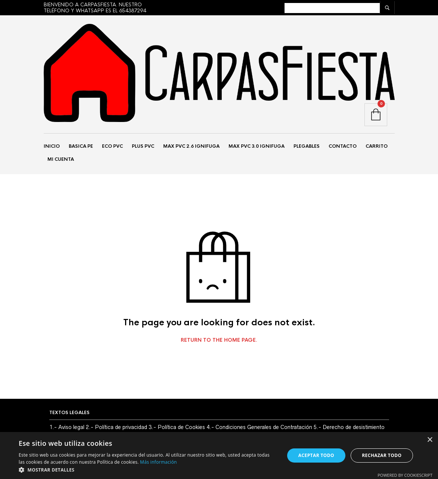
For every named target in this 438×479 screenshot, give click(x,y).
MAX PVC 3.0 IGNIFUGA (257, 147)
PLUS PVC (143, 147)
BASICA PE (81, 147)
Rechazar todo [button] (381, 455)
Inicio (52, 147)
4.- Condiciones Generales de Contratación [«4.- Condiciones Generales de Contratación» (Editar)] (259, 429)
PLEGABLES (306, 147)
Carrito (377, 147)
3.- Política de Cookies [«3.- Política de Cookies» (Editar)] (177, 429)
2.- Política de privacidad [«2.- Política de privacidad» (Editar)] (116, 429)
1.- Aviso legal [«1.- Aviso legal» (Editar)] (66, 429)
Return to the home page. (219, 342)
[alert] (219, 455)
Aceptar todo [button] (316, 455)
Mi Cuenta (60, 160)
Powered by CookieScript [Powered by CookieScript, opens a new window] (405, 475)
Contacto (343, 147)
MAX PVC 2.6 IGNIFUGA (191, 147)
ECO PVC (112, 147)
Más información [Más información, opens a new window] (158, 462)
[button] (148, 469)
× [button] (429, 440)
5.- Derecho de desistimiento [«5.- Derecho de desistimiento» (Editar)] (349, 429)
